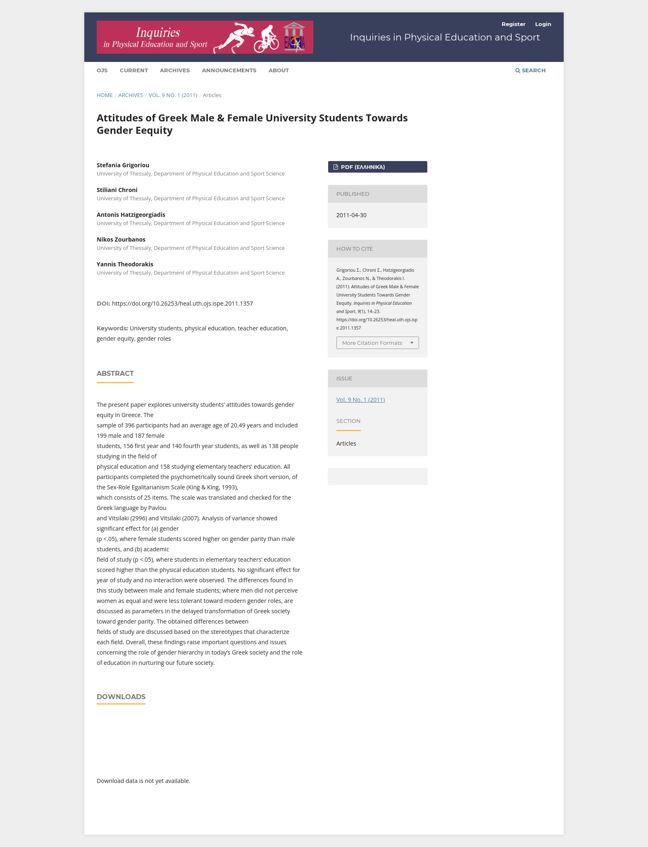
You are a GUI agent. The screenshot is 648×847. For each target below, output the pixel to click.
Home (105, 95)
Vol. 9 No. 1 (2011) (173, 95)
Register (514, 24)
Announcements (229, 70)
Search (530, 70)
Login (543, 24)
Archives (175, 70)
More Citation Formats (372, 342)
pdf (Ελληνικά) (362, 167)
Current (134, 70)
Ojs (102, 70)
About (279, 70)
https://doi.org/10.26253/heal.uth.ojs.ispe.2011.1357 (182, 303)
